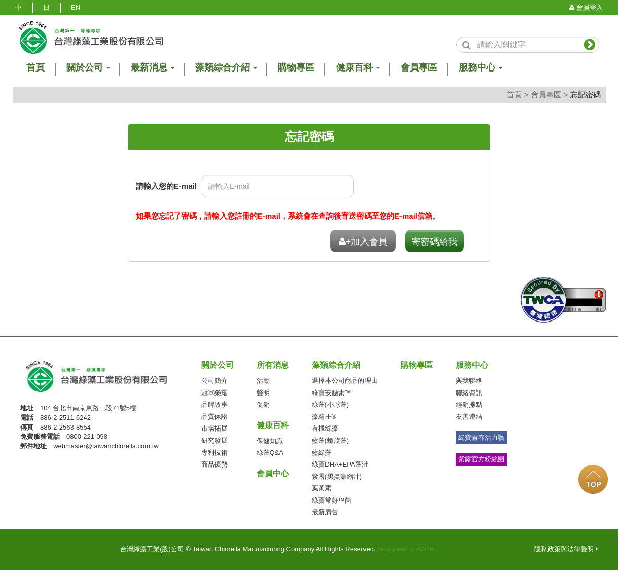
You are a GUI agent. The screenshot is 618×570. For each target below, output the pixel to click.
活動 (263, 380)
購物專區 (296, 68)
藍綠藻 (322, 452)
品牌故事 (214, 404)
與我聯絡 (469, 380)
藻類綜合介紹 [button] (225, 68)
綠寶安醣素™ (331, 393)
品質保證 (214, 416)
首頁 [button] (35, 68)
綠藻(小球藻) (330, 404)
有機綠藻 (325, 428)
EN (75, 7)
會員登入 (586, 7)
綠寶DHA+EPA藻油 (340, 464)
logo (90, 37)
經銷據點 (469, 404)
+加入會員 (363, 242)
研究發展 (214, 440)
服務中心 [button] (480, 68)
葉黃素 (322, 488)
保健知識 (270, 441)
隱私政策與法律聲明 (566, 549)
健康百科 (273, 425)
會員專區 (419, 68)
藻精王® (324, 416)
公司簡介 (214, 380)
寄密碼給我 (434, 242)
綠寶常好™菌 (331, 500)
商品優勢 (214, 464)
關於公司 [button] (87, 68)
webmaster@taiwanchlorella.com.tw (106, 446)
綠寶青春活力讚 (481, 437)
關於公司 (217, 365)
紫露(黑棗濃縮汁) (337, 476)
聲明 (263, 393)
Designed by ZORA (405, 549)
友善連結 (469, 416)
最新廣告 (325, 512)
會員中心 (273, 473)
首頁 (514, 94)
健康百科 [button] (357, 68)
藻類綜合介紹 (336, 365)
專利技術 (214, 452)
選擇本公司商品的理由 (345, 380)
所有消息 (273, 365)
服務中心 (472, 365)
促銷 (263, 404)
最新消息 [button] (152, 68)
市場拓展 (214, 428)
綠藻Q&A (270, 452)
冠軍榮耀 (214, 393)
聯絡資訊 (469, 393)
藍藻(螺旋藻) (330, 440)
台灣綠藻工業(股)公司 (107, 377)
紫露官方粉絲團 (481, 459)
